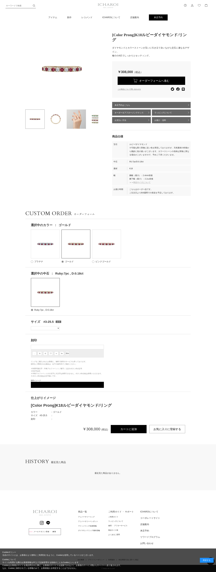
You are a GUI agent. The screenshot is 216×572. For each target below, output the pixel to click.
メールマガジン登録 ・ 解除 (45, 531)
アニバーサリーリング (86, 517)
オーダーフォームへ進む (154, 80)
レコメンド (86, 17)
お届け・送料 (160, 120)
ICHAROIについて (111, 17)
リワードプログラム (150, 537)
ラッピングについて (163, 113)
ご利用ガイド (113, 517)
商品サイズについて (142, 182)
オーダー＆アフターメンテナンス (129, 113)
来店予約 (158, 17)
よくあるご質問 (114, 535)
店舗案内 (134, 17)
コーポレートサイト (150, 518)
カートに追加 (128, 429)
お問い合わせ (146, 543)
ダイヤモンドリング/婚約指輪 (89, 530)
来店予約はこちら (122, 105)
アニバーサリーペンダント (88, 521)
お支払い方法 (120, 120)
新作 (69, 17)
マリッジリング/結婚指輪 (87, 526)
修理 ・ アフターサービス (117, 526)
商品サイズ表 (113, 530)
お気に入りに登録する (167, 429)
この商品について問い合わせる (129, 89)
